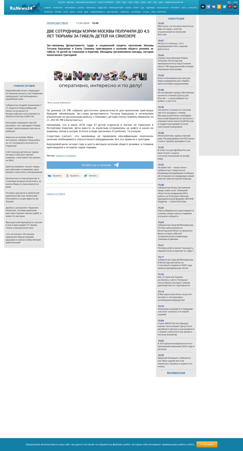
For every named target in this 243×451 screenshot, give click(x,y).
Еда (142, 8)
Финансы (91, 8)
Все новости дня (176, 372)
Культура (192, 8)
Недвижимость (97, 12)
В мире (47, 8)
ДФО (161, 2)
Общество (102, 8)
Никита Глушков (66, 155)
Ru (229, 2)
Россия (61, 2)
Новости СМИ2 (56, 193)
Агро (65, 12)
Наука (128, 8)
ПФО (130, 2)
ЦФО (124, 2)
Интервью (136, 12)
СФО (155, 2)
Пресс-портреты (158, 12)
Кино (72, 12)
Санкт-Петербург (106, 2)
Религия (48, 12)
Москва (70, 2)
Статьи (146, 12)
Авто (184, 8)
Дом (86, 12)
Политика (58, 8)
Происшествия (116, 8)
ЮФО (136, 2)
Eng (235, 2)
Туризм (57, 12)
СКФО (143, 2)
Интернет (175, 8)
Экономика (70, 8)
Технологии (163, 8)
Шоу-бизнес (112, 12)
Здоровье (150, 8)
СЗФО (118, 2)
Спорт (136, 8)
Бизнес (81, 8)
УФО (149, 2)
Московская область (86, 2)
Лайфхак (124, 12)
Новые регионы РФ (174, 2)
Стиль (79, 12)
